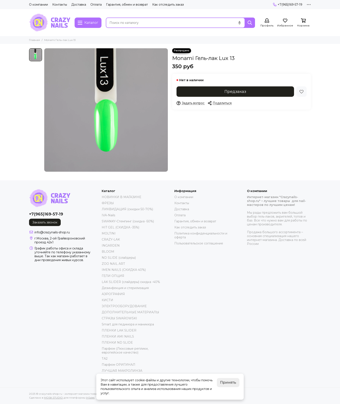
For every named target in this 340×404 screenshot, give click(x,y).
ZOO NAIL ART (113, 264)
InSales (90, 397)
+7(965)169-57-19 (287, 4)
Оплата (96, 4)
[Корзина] (303, 22)
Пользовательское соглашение (198, 243)
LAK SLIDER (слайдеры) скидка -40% (131, 282)
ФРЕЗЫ (108, 203)
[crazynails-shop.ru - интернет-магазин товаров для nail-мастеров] (49, 22)
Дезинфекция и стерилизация (125, 288)
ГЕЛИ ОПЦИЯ (113, 276)
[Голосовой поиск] (239, 23)
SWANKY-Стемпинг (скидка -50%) (128, 221)
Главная (34, 40)
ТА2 (105, 358)
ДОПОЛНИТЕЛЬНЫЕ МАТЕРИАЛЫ (130, 312)
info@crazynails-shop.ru (52, 232)
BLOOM (108, 252)
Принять (228, 382)
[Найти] (250, 23)
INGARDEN (111, 245)
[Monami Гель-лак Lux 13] (106, 110)
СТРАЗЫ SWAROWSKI (119, 318)
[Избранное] (285, 22)
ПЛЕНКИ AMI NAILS (118, 336)
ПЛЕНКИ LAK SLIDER (119, 330)
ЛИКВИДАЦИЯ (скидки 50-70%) (127, 209)
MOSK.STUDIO (53, 397)
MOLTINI (109, 233)
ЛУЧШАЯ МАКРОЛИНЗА (122, 371)
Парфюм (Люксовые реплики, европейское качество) (125, 350)
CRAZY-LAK (111, 239)
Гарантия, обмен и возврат (127, 4)
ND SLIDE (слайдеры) (119, 258)
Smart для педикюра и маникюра (128, 324)
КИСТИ (107, 300)
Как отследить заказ (168, 4)
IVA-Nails (108, 215)
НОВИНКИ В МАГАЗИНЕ (121, 197)
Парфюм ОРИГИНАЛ (118, 365)
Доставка (78, 4)
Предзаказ (235, 91)
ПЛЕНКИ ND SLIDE (117, 342)
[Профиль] (267, 22)
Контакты (59, 4)
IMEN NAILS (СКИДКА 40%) (124, 270)
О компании (38, 4)
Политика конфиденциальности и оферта (200, 235)
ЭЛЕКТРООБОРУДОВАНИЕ (124, 306)
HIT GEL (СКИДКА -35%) (120, 227)
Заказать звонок (44, 222)
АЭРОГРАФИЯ (113, 294)
